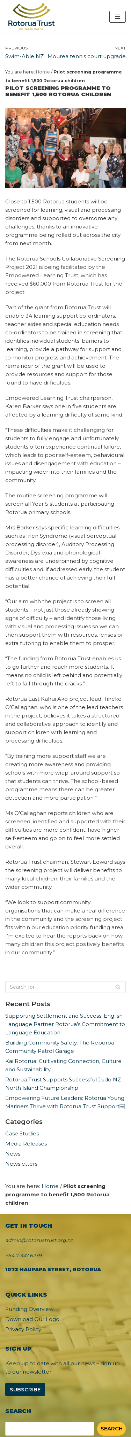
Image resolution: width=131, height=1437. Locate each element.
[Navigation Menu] (117, 17)
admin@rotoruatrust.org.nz (39, 1240)
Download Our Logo (32, 1319)
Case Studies (22, 1133)
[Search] (65, 987)
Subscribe (25, 1389)
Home (43, 72)
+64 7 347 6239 (23, 1255)
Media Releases (26, 1143)
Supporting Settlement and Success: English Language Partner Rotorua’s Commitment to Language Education (65, 1024)
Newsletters (21, 1163)
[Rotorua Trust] (31, 16)
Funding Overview (29, 1309)
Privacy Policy (23, 1329)
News (12, 1153)
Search (112, 1428)
